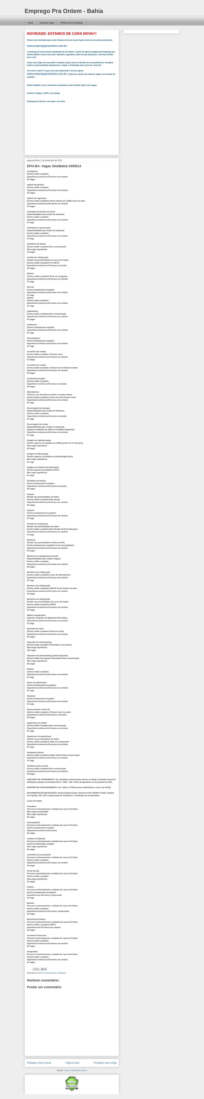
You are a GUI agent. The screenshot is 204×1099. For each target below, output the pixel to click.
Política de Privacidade (71, 23)
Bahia (40, 973)
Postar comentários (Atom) (75, 1070)
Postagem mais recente (39, 1063)
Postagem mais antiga (105, 1063)
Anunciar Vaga (47, 23)
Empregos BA (50, 973)
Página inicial (72, 1063)
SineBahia (61, 973)
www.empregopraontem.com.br (47, 45)
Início (30, 23)
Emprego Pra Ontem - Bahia (64, 11)
